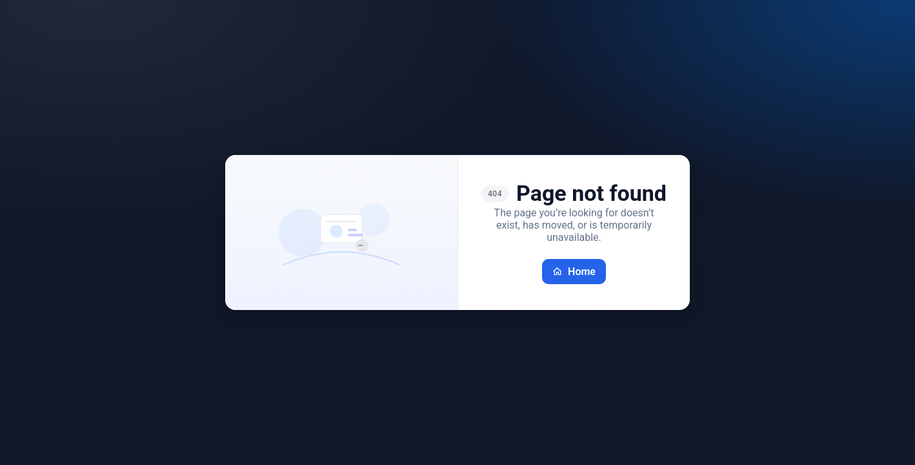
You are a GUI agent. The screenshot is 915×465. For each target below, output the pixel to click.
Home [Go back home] (574, 271)
